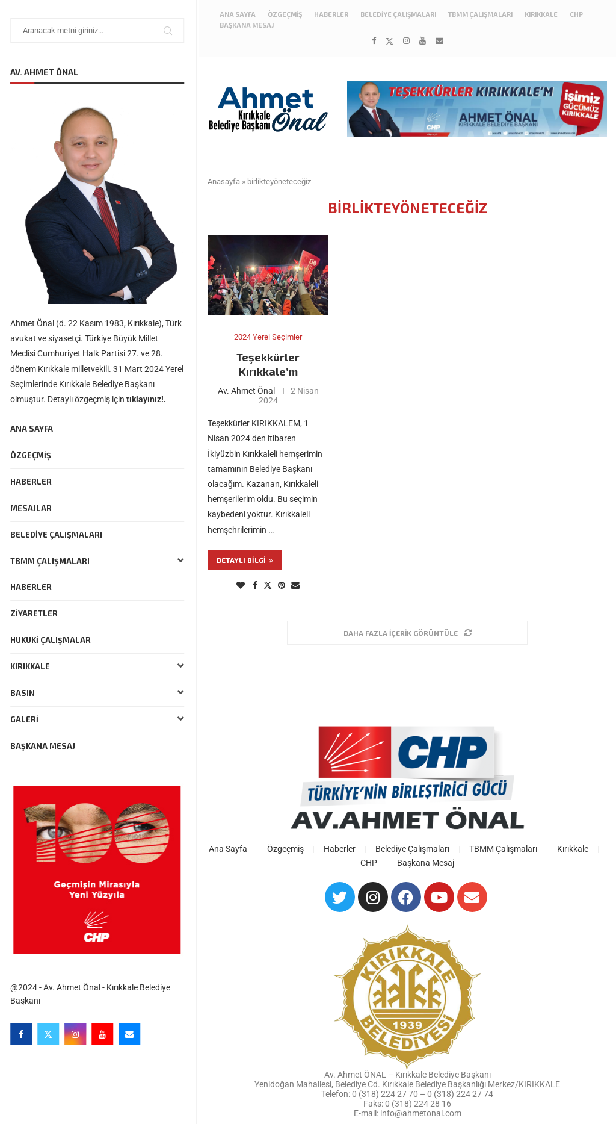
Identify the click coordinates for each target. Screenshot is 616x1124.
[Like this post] (240, 585)
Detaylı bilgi (245, 560)
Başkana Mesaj (44, 746)
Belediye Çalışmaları (58, 534)
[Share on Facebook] (255, 585)
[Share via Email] (295, 585)
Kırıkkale (99, 667)
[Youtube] (104, 1034)
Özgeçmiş (32, 455)
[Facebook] (23, 1034)
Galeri (99, 720)
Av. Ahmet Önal (246, 391)
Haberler (33, 481)
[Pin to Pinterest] (281, 585)
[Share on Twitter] (267, 585)
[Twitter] (50, 1034)
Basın (99, 693)
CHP (576, 14)
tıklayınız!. (148, 399)
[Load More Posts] (407, 633)
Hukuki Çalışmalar (52, 640)
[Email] (131, 1034)
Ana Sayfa (33, 428)
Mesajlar (33, 508)
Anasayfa (224, 181)
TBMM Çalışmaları (99, 561)
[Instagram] (77, 1034)
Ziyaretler (36, 613)
